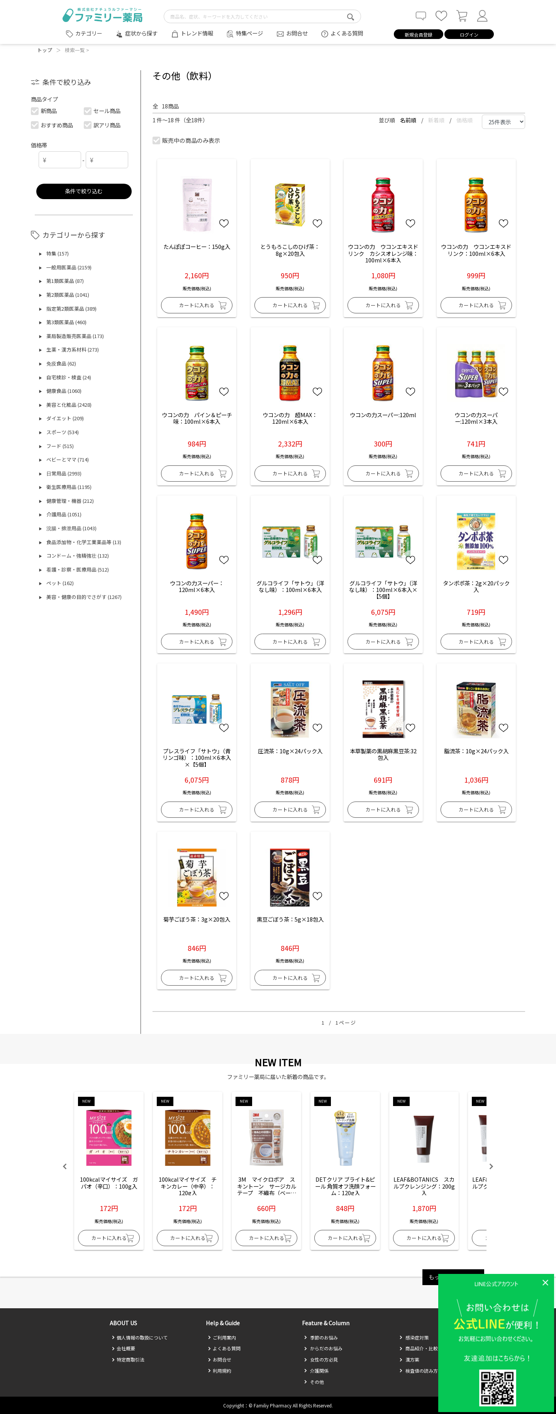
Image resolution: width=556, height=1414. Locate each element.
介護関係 (316, 1370)
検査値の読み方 (418, 1370)
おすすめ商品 (52, 125)
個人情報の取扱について (140, 1337)
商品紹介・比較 (418, 1348)
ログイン (469, 34)
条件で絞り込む (84, 191)
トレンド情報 (197, 33)
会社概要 (123, 1348)
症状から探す (141, 33)
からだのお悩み (323, 1348)
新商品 (44, 111)
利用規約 (219, 1370)
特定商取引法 (128, 1359)
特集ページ (249, 33)
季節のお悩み (321, 1337)
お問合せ (297, 33)
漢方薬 (409, 1359)
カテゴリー (88, 33)
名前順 (408, 120)
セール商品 (102, 111)
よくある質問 (347, 33)
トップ (44, 50)
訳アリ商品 (102, 125)
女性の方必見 (321, 1359)
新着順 (437, 120)
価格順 (464, 120)
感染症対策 (414, 1337)
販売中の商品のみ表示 (186, 140)
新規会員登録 (418, 34)
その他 (314, 1381)
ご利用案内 (222, 1337)
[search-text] (262, 16)
